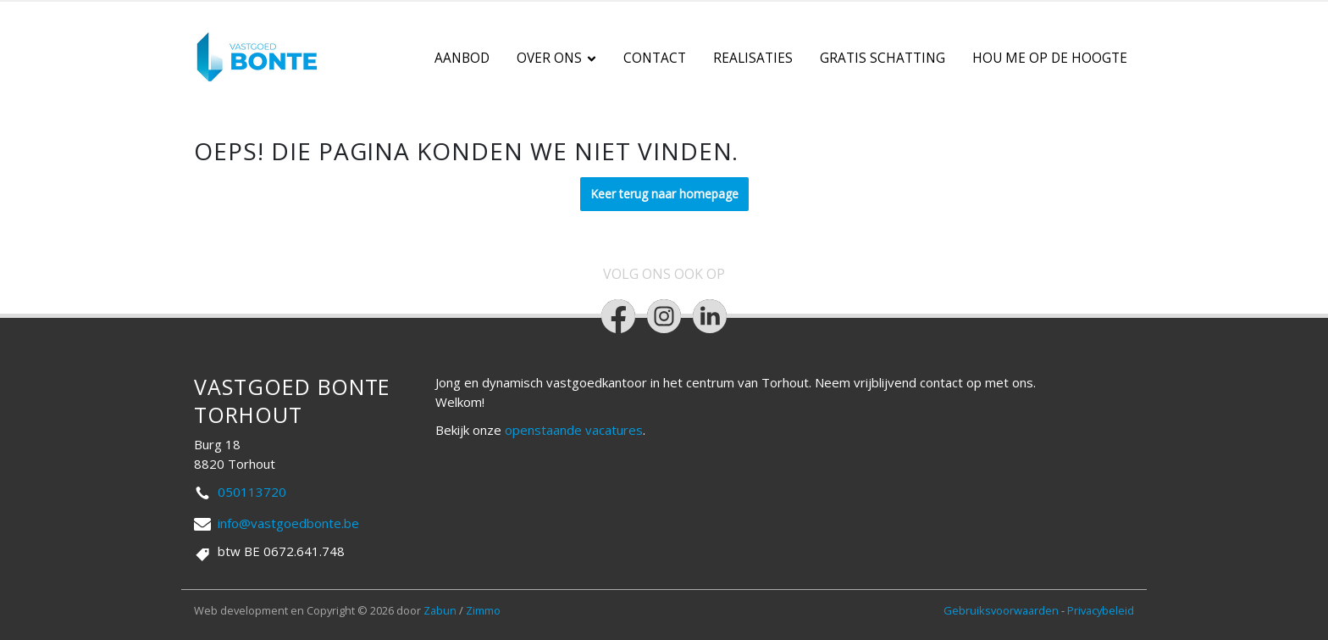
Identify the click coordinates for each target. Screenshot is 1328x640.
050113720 (252, 491)
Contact (654, 58)
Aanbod (462, 58)
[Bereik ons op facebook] (618, 316)
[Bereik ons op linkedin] (710, 316)
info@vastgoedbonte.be (288, 523)
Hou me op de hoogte (1049, 58)
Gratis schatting (882, 58)
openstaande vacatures (574, 429)
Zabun (439, 610)
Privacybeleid (1100, 610)
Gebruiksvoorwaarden (1002, 610)
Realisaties (753, 58)
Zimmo (483, 610)
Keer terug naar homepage (664, 194)
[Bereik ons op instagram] (664, 316)
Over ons (549, 58)
